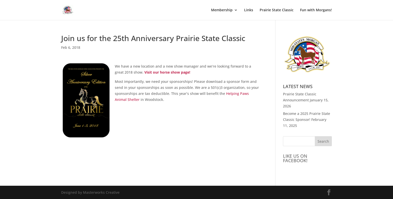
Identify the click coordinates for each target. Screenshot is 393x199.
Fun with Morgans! (316, 10)
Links (248, 10)
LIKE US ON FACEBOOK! (295, 158)
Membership (222, 10)
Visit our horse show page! (167, 72)
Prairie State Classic (276, 10)
